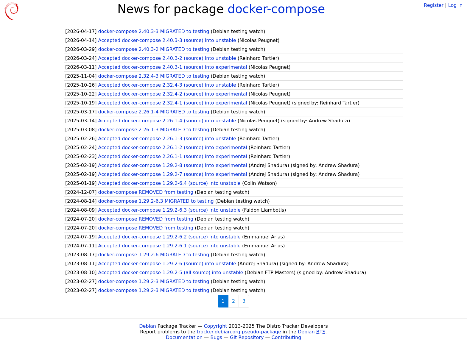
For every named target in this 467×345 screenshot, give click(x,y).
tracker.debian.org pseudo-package (239, 332)
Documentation (184, 337)
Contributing (286, 337)
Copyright (215, 326)
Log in (455, 5)
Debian (147, 326)
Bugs (216, 337)
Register (433, 5)
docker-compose (276, 9)
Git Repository (247, 337)
